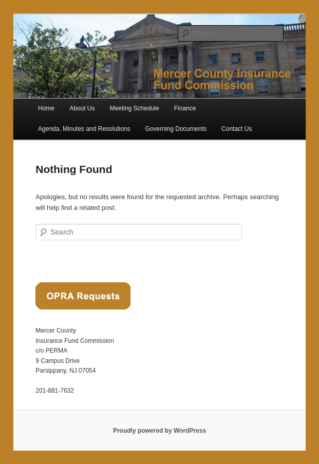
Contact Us (236, 128)
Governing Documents (176, 128)
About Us (82, 108)
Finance (185, 108)
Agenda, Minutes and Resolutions (84, 128)
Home (46, 108)
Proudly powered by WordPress (159, 430)
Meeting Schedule (134, 108)
